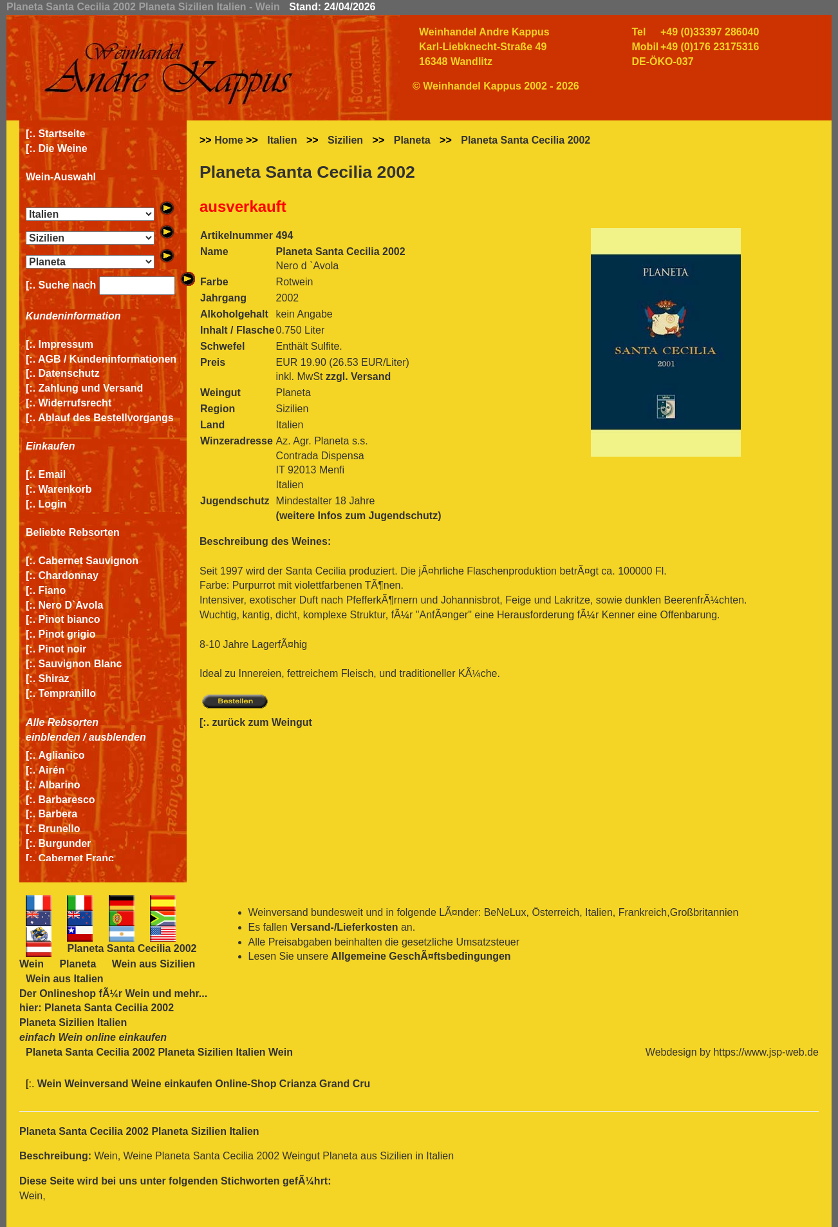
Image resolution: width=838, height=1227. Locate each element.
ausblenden (117, 737)
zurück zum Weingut (262, 722)
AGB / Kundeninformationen (107, 359)
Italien (282, 140)
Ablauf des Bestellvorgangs (106, 417)
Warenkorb (65, 489)
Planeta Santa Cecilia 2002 (525, 140)
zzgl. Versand (358, 376)
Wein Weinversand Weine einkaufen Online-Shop (158, 1083)
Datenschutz (69, 373)
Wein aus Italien (65, 978)
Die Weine (63, 148)
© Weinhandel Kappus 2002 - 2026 (496, 86)
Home (228, 140)
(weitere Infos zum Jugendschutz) (359, 515)
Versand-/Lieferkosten (344, 927)
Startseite (62, 133)
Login (53, 504)
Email (52, 474)
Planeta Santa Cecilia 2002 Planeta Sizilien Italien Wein (159, 1052)
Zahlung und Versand (91, 388)
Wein (137, 993)
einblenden (53, 737)
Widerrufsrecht (75, 402)
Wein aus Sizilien (154, 963)
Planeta (412, 140)
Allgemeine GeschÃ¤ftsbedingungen (420, 956)
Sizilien (345, 140)
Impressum (66, 344)
